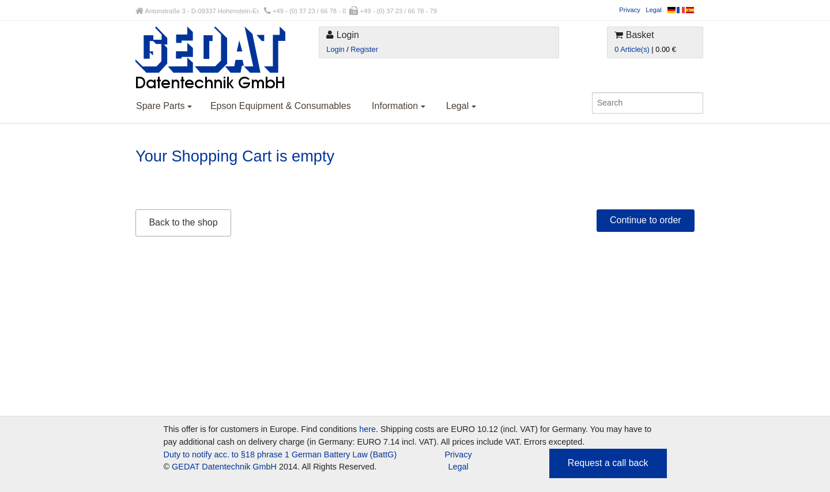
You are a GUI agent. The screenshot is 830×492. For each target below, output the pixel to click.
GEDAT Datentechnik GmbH (224, 466)
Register (364, 49)
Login (335, 49)
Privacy (629, 9)
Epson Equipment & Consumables (280, 106)
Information (398, 106)
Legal (653, 9)
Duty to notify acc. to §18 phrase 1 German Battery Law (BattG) (280, 454)
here (367, 429)
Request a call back (608, 463)
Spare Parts (164, 106)
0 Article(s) (631, 49)
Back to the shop (183, 222)
